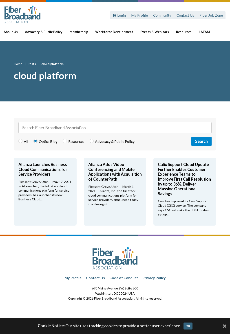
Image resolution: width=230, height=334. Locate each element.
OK (188, 326)
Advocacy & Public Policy (47, 34)
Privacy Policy (154, 278)
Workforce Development (117, 34)
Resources (185, 34)
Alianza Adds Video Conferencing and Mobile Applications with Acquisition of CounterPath (115, 172)
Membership (82, 34)
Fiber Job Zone (211, 15)
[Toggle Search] (220, 34)
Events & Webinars (157, 34)
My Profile (139, 15)
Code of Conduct (123, 278)
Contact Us (185, 15)
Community (162, 15)
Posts (32, 64)
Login (121, 15)
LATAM (206, 34)
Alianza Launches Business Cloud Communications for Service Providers (42, 169)
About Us (14, 34)
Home (18, 64)
